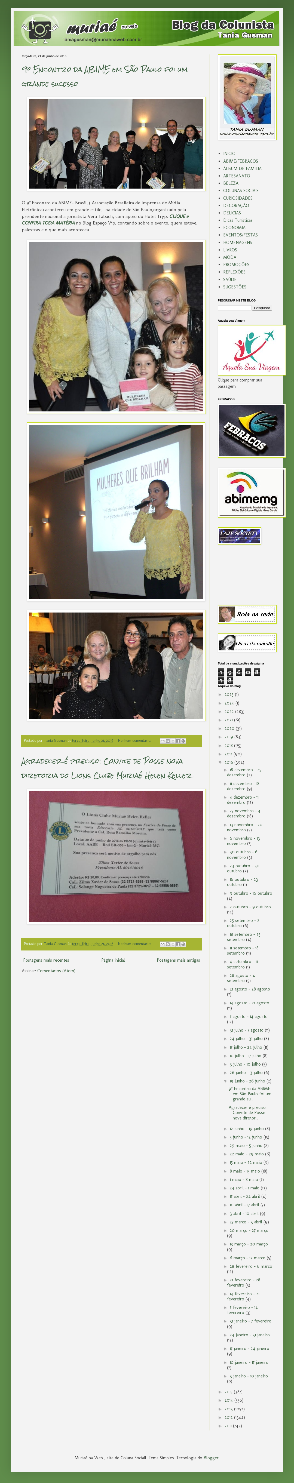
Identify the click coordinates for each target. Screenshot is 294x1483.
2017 (229, 753)
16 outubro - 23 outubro (242, 882)
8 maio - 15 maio (245, 1171)
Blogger (211, 1457)
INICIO (229, 153)
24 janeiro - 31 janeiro (250, 1334)
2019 (229, 736)
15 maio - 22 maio (247, 1162)
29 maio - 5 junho (247, 1145)
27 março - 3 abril (247, 1221)
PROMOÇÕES (236, 264)
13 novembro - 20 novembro (244, 827)
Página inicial (113, 960)
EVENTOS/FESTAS (240, 235)
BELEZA (230, 183)
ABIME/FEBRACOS (240, 161)
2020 (230, 728)
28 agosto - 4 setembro (241, 978)
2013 (229, 1408)
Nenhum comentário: (135, 740)
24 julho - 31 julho (247, 1038)
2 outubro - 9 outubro (250, 906)
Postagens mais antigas (178, 960)
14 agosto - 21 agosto (249, 1002)
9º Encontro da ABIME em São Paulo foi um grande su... (250, 1094)
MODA (229, 257)
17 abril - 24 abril (245, 1196)
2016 (229, 762)
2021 (229, 719)
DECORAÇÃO (236, 205)
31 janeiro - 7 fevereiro (250, 1321)
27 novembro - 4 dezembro (244, 813)
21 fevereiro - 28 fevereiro (243, 1282)
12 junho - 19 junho (247, 1128)
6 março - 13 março (248, 1257)
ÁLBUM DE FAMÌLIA (242, 168)
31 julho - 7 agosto (247, 1030)
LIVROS (230, 250)
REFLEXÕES (234, 272)
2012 (229, 1417)
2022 (230, 711)
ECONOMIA (234, 227)
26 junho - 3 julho (247, 1072)
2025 (230, 694)
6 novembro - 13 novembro (243, 841)
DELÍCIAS (232, 213)
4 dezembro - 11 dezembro (243, 800)
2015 (229, 1391)
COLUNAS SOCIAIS (241, 190)
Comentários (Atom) (56, 970)
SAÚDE (230, 279)
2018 (229, 745)
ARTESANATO (236, 176)
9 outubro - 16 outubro (251, 893)
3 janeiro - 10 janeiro (249, 1376)
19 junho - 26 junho (248, 1081)
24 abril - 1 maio (245, 1187)
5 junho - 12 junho (247, 1137)
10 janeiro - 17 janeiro (249, 1362)
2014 (229, 1400)
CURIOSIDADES (238, 198)
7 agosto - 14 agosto (249, 1016)
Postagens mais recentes (46, 960)
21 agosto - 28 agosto (250, 989)
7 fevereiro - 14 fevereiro (242, 1310)
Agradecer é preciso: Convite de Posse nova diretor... (248, 1112)
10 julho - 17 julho (246, 1055)
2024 (230, 703)
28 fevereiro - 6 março (251, 1266)
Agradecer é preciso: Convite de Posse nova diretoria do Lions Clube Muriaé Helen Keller (107, 768)
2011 (229, 1425)
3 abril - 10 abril (245, 1213)
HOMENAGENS (237, 242)
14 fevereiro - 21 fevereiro (243, 1296)
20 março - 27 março (249, 1230)
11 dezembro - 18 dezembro (243, 786)
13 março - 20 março (249, 1244)
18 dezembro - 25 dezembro (244, 772)
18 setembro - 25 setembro (244, 937)
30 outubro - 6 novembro (242, 854)
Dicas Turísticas (238, 220)
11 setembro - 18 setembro (243, 950)
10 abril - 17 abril (245, 1204)
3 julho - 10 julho (246, 1064)
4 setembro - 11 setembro (242, 964)
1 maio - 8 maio (244, 1179)
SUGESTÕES (234, 287)
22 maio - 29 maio (247, 1153)
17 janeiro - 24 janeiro (249, 1348)
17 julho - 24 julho (247, 1047)
